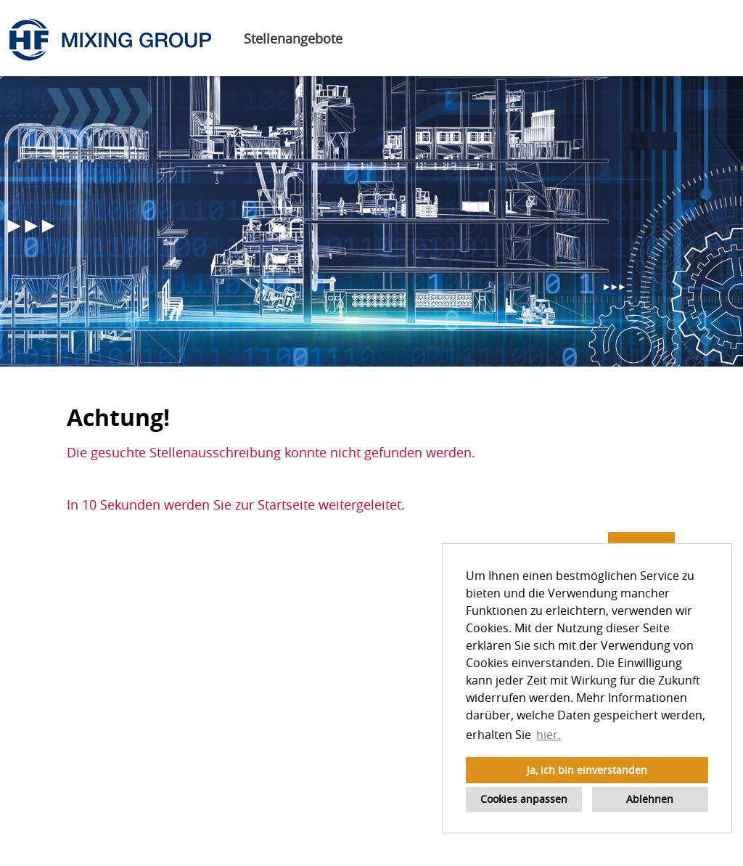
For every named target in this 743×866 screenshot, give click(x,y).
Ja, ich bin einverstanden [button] (587, 770)
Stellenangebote (293, 38)
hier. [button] (548, 735)
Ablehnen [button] (649, 799)
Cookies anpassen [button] (523, 799)
